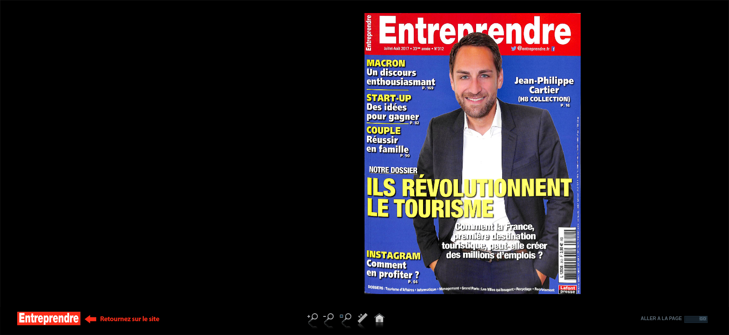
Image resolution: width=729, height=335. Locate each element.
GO (703, 318)
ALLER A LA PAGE (661, 318)
